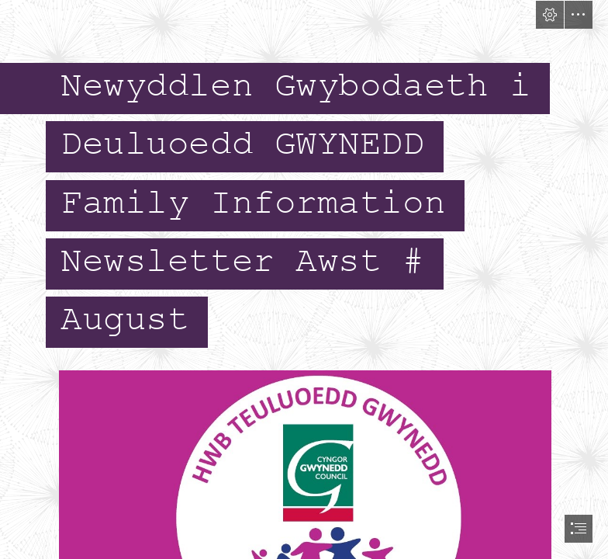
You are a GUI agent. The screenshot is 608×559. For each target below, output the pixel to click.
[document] (304, 279)
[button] (550, 15)
